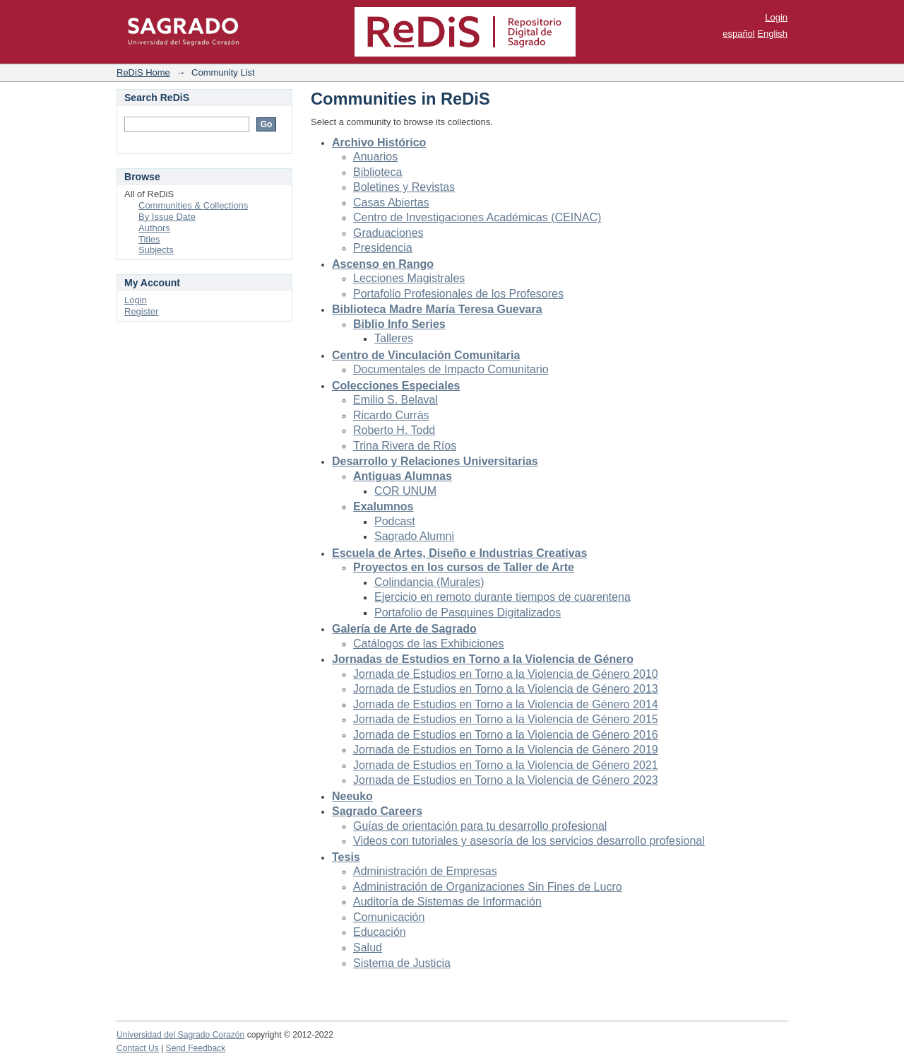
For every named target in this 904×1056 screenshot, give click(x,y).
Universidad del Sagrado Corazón (180, 1035)
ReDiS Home (143, 72)
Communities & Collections (193, 205)
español (738, 33)
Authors (154, 228)
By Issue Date (167, 216)
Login (776, 17)
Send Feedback (196, 1048)
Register (141, 311)
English (772, 33)
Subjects (156, 250)
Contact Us (138, 1048)
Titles (149, 239)
